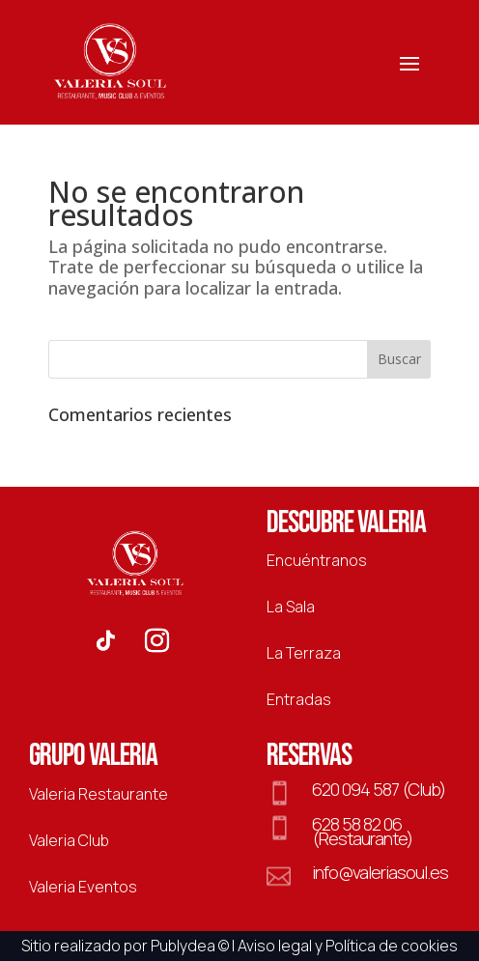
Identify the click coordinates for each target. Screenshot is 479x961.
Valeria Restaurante (98, 794)
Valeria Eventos (83, 886)
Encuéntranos (317, 560)
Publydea (183, 945)
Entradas (299, 699)
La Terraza (304, 653)
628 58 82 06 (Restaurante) (362, 830)
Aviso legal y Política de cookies (348, 945)
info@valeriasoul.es (380, 872)
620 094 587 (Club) (378, 789)
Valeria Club (69, 840)
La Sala (291, 606)
